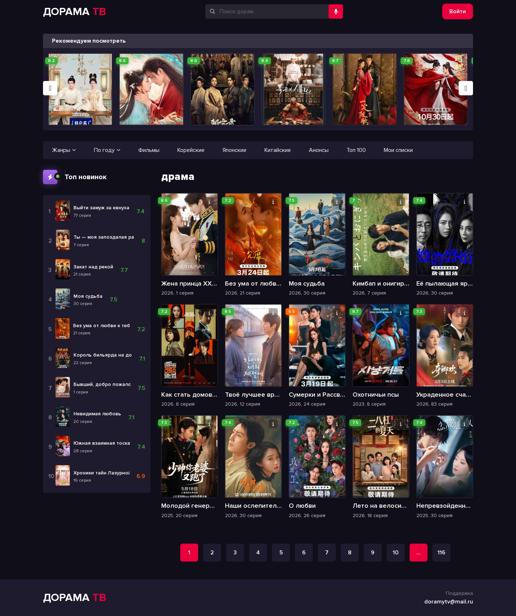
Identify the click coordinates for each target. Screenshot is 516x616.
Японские (235, 150)
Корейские (191, 150)
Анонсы (319, 150)
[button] (50, 88)
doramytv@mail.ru (448, 601)
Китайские (277, 150)
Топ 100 (356, 150)
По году (107, 150)
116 (441, 552)
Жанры (64, 150)
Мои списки (398, 150)
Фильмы (148, 150)
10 (395, 552)
